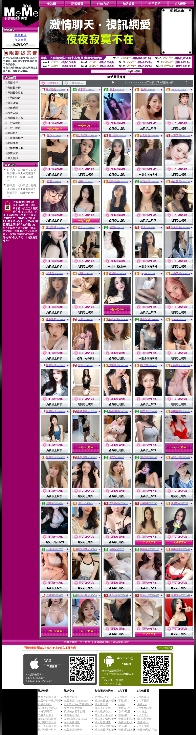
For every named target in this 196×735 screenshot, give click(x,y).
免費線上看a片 (126, 718)
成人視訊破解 (103, 707)
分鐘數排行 (14, 87)
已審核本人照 (15, 148)
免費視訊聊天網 (73, 729)
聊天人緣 (12, 112)
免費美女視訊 (72, 715)
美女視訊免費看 (73, 707)
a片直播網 (143, 726)
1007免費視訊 (72, 722)
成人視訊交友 (103, 711)
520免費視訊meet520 (75, 718)
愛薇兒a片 (143, 722)
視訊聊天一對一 (47, 729)
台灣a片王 (124, 711)
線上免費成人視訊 (105, 700)
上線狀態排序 (15, 138)
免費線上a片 (125, 722)
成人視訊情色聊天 (105, 718)
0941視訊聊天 (46, 715)
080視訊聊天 (45, 711)
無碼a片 (122, 715)
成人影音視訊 (103, 722)
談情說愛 (12, 153)
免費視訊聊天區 (47, 697)
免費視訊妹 (70, 697)
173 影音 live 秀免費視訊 (78, 704)
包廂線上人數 (15, 117)
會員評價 (12, 102)
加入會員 (21, 40)
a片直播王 (143, 715)
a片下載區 (143, 700)
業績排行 (12, 82)
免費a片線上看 (126, 729)
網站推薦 (12, 143)
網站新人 (12, 132)
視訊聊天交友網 (47, 722)
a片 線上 (142, 711)
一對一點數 (14, 127)
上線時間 (12, 107)
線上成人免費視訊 (105, 726)
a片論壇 (122, 697)
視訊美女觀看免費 (74, 711)
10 (144, 82)
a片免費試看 (144, 707)
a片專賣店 (143, 697)
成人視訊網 (101, 704)
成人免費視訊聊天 (105, 729)
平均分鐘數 (14, 97)
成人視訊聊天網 (104, 715)
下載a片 (122, 700)
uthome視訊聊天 (47, 718)
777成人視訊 (102, 697)
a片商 (121, 704)
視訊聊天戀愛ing (47, 707)
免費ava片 (124, 707)
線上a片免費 (144, 718)
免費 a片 (142, 704)
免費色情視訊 (72, 726)
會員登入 (21, 35)
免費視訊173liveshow (76, 700)
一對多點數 (14, 122)
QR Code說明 (165, 647)
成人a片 (122, 726)
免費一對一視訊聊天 (50, 700)
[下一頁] (150, 82)
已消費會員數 (15, 92)
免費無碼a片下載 (147, 729)
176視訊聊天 (45, 704)
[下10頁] (160, 82)
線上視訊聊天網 (47, 726)
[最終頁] (169, 82)
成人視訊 (12, 158)
